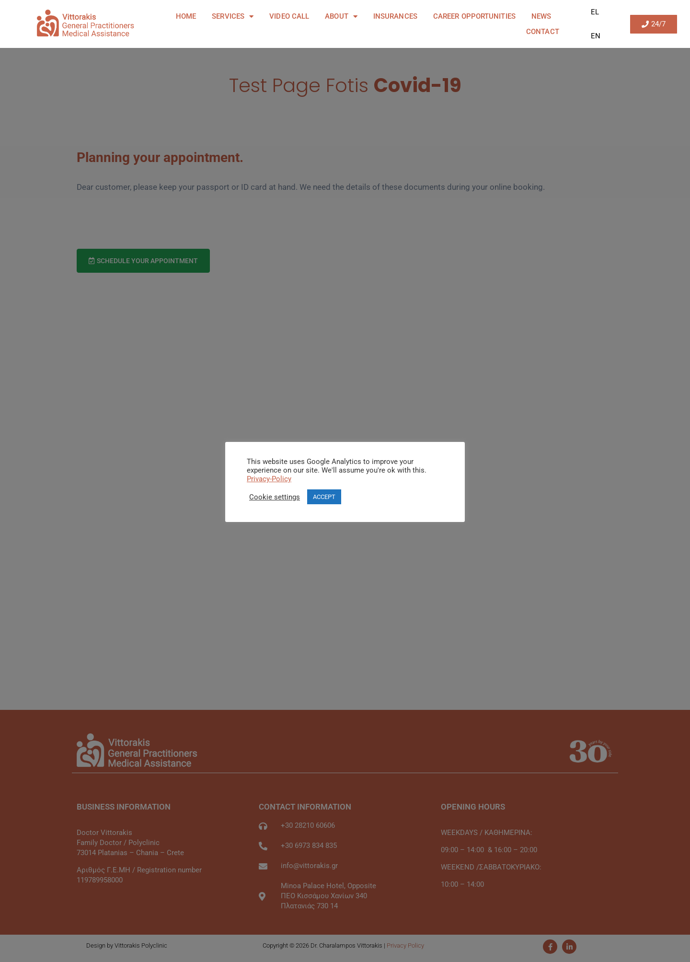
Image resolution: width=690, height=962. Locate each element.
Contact (542, 31)
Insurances (395, 16)
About (341, 16)
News (541, 16)
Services (232, 16)
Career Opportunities (474, 16)
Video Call (289, 16)
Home (186, 16)
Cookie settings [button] (274, 497)
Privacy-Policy (269, 479)
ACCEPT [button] (324, 496)
